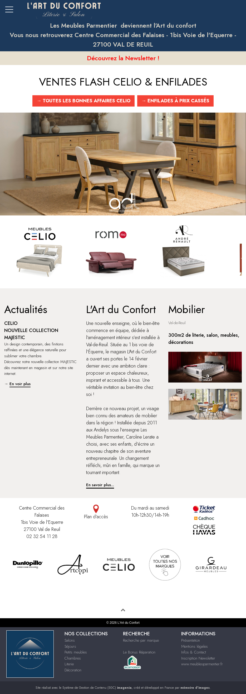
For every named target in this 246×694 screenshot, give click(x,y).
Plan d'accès (96, 512)
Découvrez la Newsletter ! (123, 58)
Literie (69, 664)
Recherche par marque (141, 640)
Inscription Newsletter (198, 658)
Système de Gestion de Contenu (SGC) (97, 687)
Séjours (70, 646)
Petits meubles (76, 652)
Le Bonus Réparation (139, 652)
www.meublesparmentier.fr (202, 664)
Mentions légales (194, 646)
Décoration (73, 670)
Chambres (73, 658)
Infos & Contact (193, 652)
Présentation (190, 640)
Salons (70, 640)
